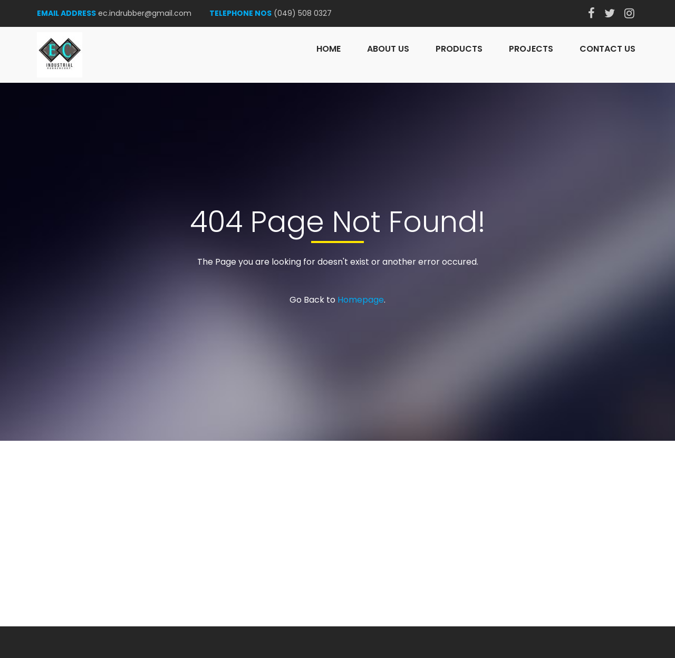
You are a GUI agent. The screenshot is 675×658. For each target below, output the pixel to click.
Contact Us (607, 49)
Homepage (361, 300)
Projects (531, 49)
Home (328, 49)
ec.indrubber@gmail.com (144, 13)
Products (459, 49)
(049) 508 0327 (303, 13)
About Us (388, 49)
